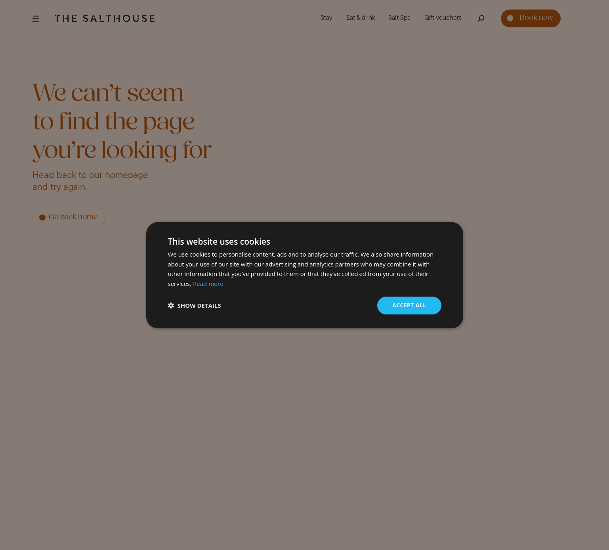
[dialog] (304, 275)
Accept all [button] (409, 305)
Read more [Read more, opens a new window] (208, 283)
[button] (194, 305)
